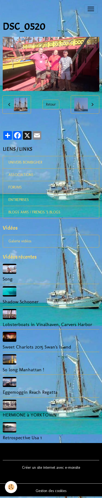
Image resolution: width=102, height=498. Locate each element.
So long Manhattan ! (23, 369)
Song (8, 279)
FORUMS (15, 187)
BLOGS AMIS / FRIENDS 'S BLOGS (34, 212)
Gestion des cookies (51, 491)
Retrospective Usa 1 (22, 437)
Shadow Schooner (21, 301)
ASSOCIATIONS (20, 174)
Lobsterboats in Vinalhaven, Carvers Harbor (47, 324)
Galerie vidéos (19, 241)
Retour (51, 104)
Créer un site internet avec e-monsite (51, 467)
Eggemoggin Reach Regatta (30, 392)
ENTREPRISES (18, 199)
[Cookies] (11, 487)
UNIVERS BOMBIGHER (25, 162)
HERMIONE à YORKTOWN (30, 415)
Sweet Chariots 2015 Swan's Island (37, 347)
